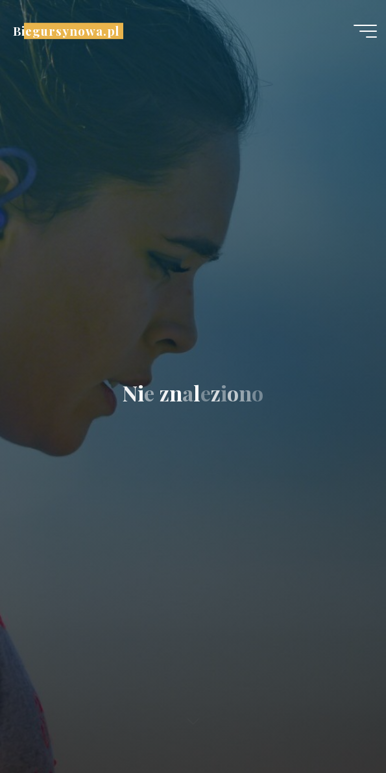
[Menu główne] (365, 31)
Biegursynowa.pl (66, 31)
